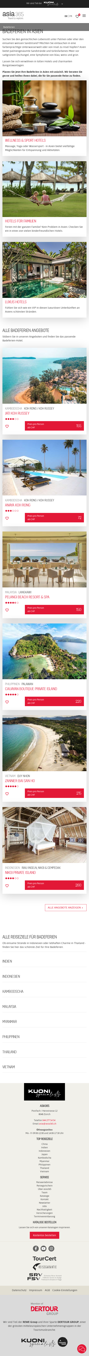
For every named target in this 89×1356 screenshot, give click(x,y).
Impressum (35, 1290)
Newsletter (44, 1202)
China (45, 1144)
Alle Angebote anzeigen (66, 907)
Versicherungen (44, 1213)
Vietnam (44, 1171)
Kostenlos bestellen (44, 1235)
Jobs (44, 1206)
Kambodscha (44, 1157)
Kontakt (45, 1199)
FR (71, 16)
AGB (47, 1290)
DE (66, 16)
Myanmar (44, 1161)
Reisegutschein (45, 1185)
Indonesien (44, 1151)
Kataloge (44, 1196)
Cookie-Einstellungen (64, 1290)
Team (44, 1192)
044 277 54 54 (48, 1120)
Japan (44, 1154)
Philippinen (44, 1164)
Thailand (44, 1168)
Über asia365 (44, 1189)
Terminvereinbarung (44, 1216)
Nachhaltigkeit (44, 1209)
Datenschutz (19, 1290)
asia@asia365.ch (47, 1123)
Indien (44, 1147)
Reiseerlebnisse (44, 1182)
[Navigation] (84, 15)
